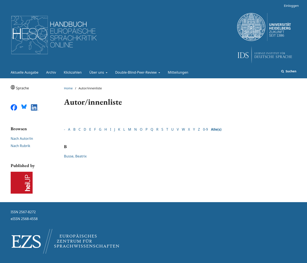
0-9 (205, 129)
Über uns (96, 72)
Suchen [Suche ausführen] (290, 71)
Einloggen (290, 5)
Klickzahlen (72, 72)
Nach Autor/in (22, 138)
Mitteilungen (177, 72)
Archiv (50, 72)
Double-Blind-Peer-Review (135, 72)
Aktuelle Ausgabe (23, 72)
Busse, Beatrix (75, 156)
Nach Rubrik (20, 145)
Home (68, 88)
